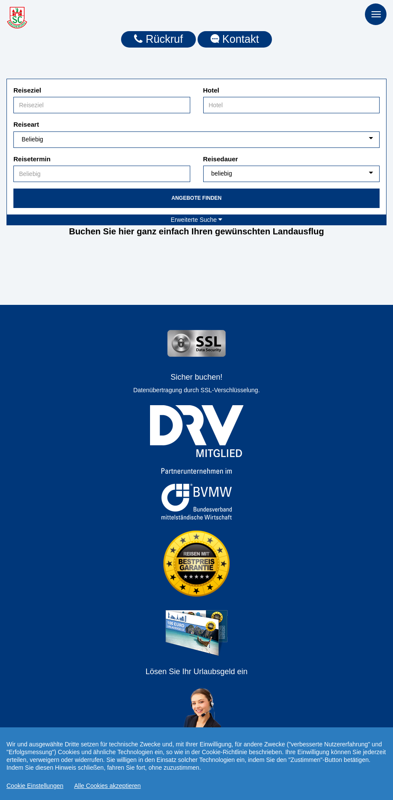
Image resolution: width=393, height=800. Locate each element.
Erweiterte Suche (197, 219)
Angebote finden (196, 198)
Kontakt (235, 39)
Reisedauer (220, 159)
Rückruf (158, 39)
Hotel (211, 90)
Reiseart (26, 124)
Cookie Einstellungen (35, 785)
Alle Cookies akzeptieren (107, 785)
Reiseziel (27, 90)
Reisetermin (32, 159)
